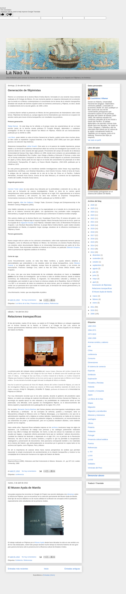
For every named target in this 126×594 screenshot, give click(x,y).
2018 (93, 232)
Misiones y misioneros (96, 415)
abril (94, 282)
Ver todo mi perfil (94, 140)
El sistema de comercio (97, 367)
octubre (96, 262)
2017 (93, 235)
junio (95, 275)
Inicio (46, 569)
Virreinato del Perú (95, 468)
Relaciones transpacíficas (24, 316)
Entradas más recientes (18, 569)
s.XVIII (90, 460)
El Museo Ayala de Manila (24, 487)
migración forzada (27, 223)
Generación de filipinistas (24, 90)
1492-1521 (92, 326)
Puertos (91, 443)
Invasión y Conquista (96, 391)
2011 (93, 307)
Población (91, 431)
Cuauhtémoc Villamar (99, 98)
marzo (95, 296)
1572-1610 (92, 334)
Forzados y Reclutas (96, 383)
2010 (93, 310)
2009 (93, 314)
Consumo (91, 358)
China (90, 350)
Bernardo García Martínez (27, 409)
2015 (93, 242)
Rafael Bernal (13, 126)
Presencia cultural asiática (40, 303)
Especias (91, 371)
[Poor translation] (9, 15)
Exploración (92, 379)
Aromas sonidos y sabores (98, 342)
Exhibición (19, 560)
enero (95, 303)
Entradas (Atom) (49, 575)
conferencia (19, 474)
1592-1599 (92, 338)
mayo (95, 279)
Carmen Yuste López (15, 189)
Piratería (91, 427)
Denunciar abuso (96, 475)
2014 (93, 245)
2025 (93, 208)
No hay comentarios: (29, 300)
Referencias (54, 303)
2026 (93, 205)
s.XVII (90, 456)
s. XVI (90, 452)
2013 (93, 249)
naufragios (92, 419)
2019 (93, 229)
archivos (55, 427)
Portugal (91, 435)
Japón (90, 395)
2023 (93, 215)
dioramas (70, 494)
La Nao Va (17, 72)
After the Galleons (26, 202)
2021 (93, 222)
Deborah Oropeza (73, 247)
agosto (95, 269)
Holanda (91, 387)
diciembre (97, 255)
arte (89, 346)
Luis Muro (11, 137)
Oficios (90, 423)
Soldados (91, 464)
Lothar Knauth (32, 146)
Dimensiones (93, 362)
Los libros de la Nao (22, 303)
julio (94, 272)
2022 (93, 218)
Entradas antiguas (72, 569)
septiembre (97, 265)
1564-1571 (92, 330)
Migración (91, 407)
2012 (93, 252)
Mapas (90, 403)
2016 (93, 239)
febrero (95, 299)
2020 (93, 225)
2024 (93, 212)
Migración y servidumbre (97, 411)
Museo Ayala (40, 542)
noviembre (97, 258)
